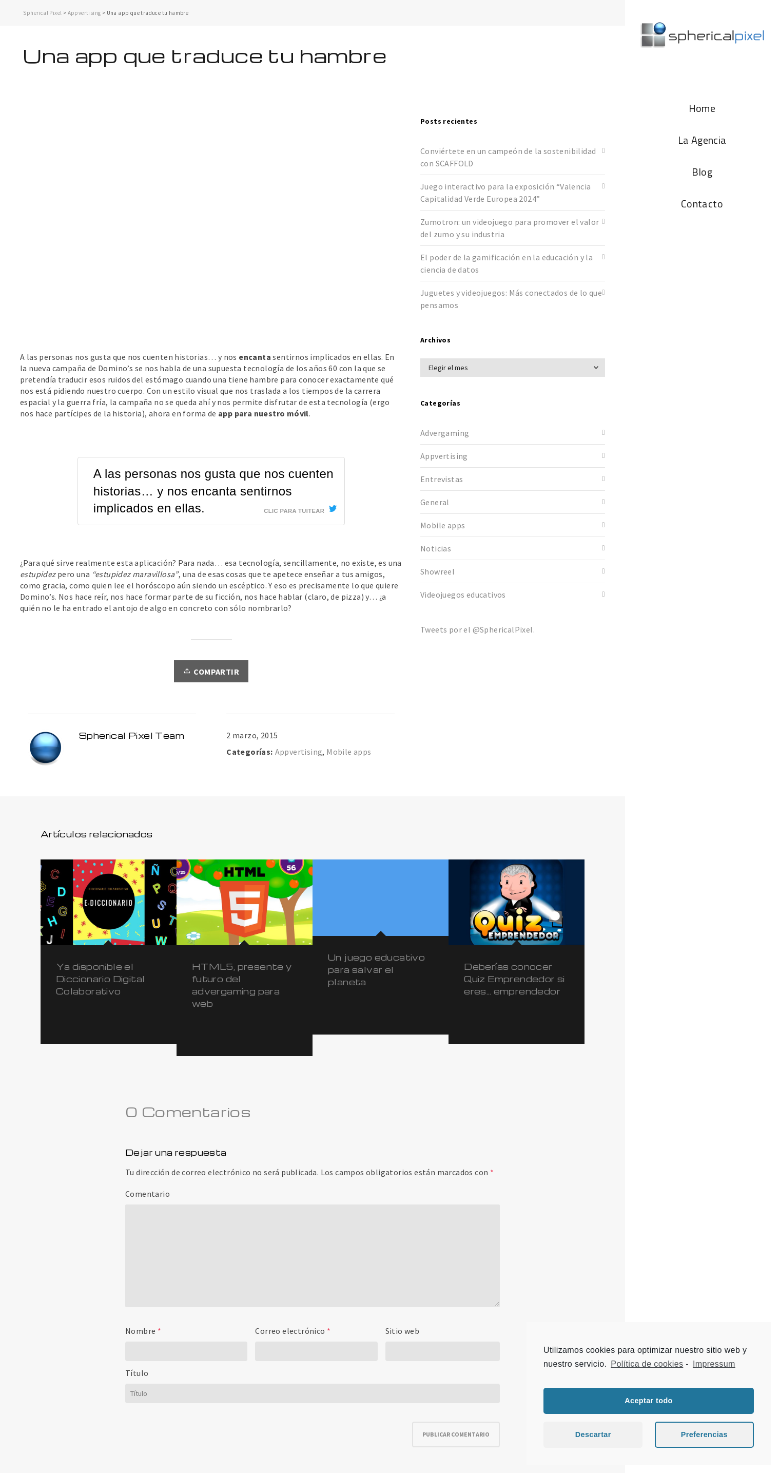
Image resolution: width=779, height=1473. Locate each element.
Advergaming (444, 433)
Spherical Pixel (42, 12)
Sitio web (402, 1331)
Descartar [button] (593, 1434)
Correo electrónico (290, 1331)
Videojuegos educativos (463, 594)
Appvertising (84, 12)
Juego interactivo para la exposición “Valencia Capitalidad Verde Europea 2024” (505, 192)
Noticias (435, 548)
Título (136, 1373)
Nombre (140, 1331)
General (435, 502)
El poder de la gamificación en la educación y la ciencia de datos (506, 263)
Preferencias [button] (704, 1434)
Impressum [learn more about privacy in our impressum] (714, 1364)
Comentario (147, 1194)
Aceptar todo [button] (649, 1401)
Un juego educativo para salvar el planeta (376, 969)
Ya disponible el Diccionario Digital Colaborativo (100, 979)
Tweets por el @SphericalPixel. (477, 629)
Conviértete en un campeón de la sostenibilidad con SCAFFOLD (508, 157)
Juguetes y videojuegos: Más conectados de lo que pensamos (511, 299)
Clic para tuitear (294, 511)
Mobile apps (348, 752)
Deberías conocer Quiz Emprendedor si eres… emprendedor (514, 979)
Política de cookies (647, 1364)
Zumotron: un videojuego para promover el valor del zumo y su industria (509, 228)
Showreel (437, 571)
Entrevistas (441, 479)
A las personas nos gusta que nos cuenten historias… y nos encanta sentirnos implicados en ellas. (213, 491)
